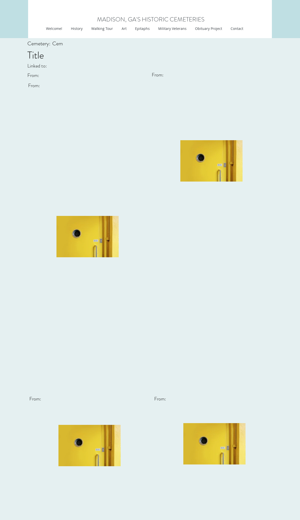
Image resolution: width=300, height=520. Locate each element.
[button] (123, 28)
